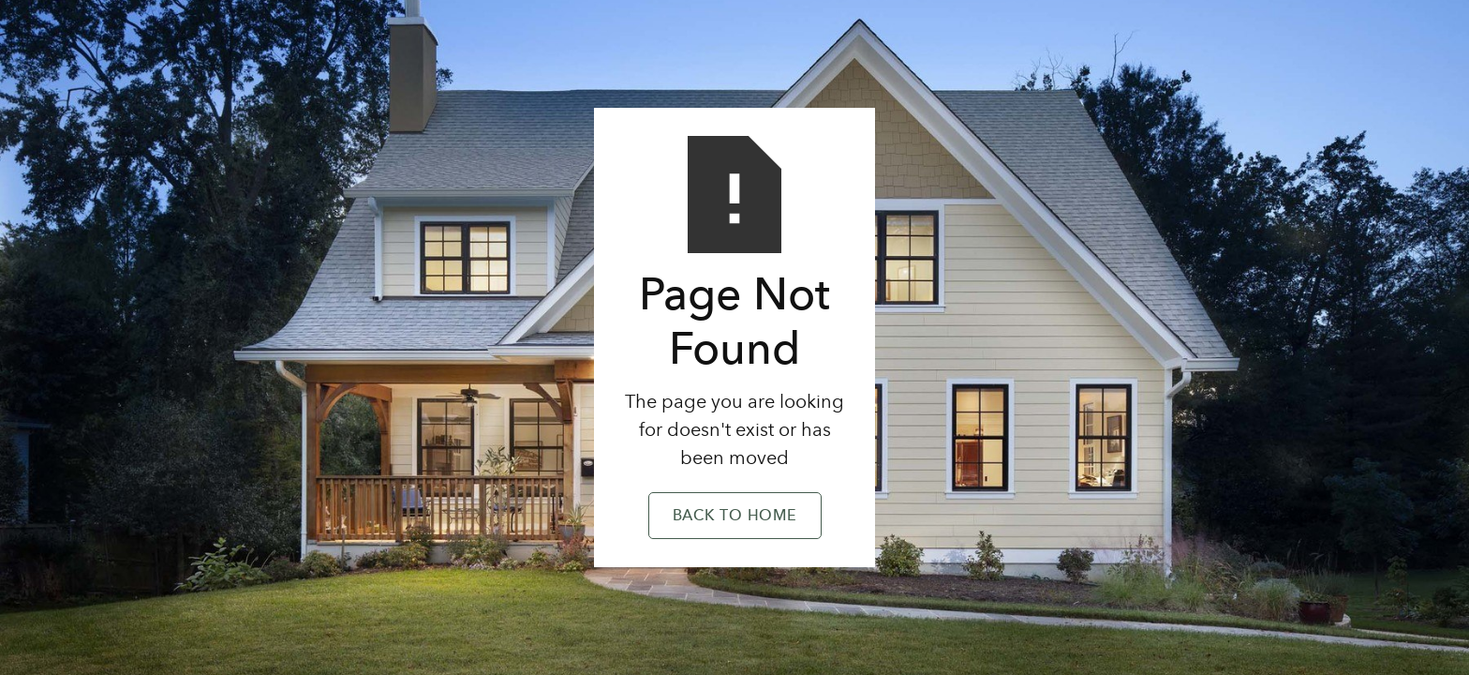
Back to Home (735, 516)
